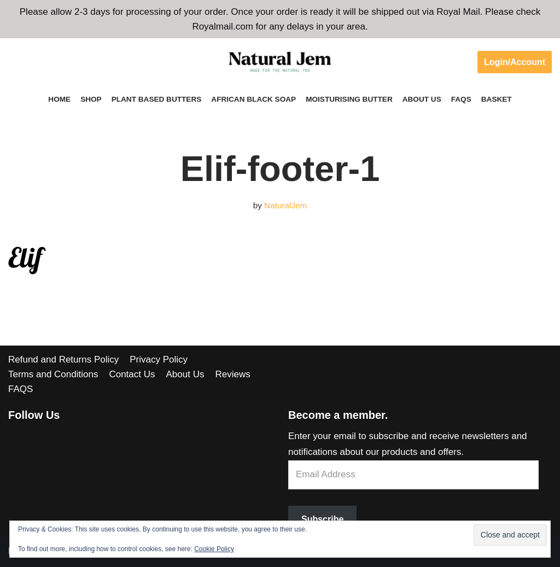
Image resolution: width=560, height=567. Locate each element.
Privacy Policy (159, 359)
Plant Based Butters (157, 99)
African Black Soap (253, 99)
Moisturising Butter (349, 99)
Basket (496, 99)
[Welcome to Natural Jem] (280, 61)
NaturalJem (285, 205)
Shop (91, 99)
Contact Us (132, 374)
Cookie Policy (214, 549)
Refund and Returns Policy (63, 359)
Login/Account (514, 62)
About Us (421, 99)
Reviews (232, 374)
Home (59, 99)
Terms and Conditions (53, 374)
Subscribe (322, 519)
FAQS (461, 99)
